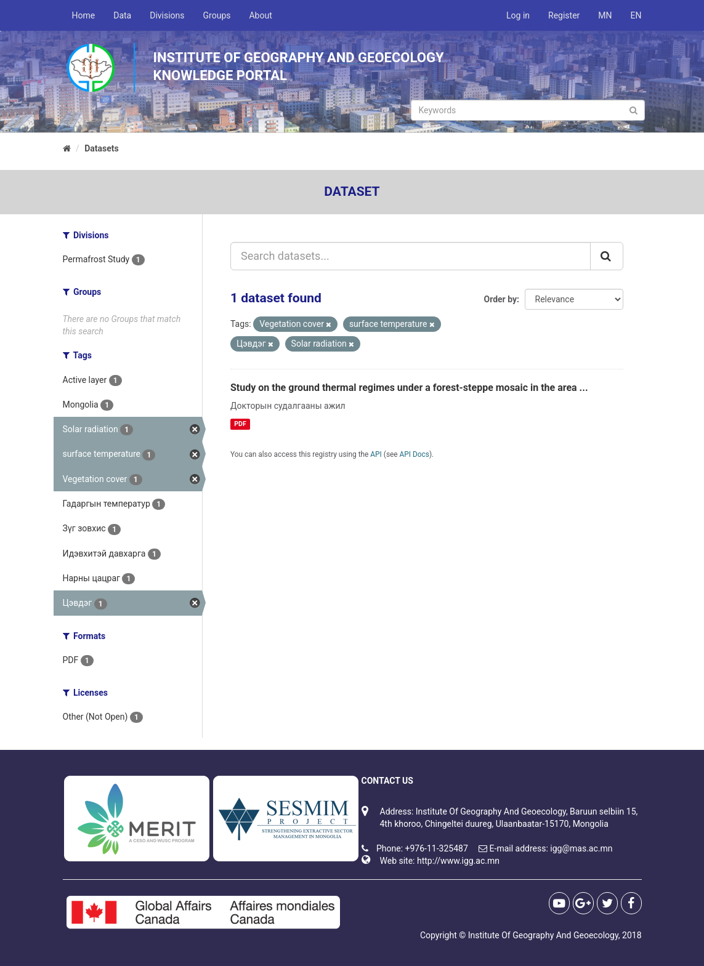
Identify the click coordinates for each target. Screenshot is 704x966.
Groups (217, 15)
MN (605, 15)
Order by (500, 299)
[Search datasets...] (410, 256)
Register (564, 15)
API (376, 454)
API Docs (414, 454)
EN (636, 15)
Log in (518, 15)
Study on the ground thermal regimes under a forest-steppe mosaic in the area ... (409, 387)
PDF (240, 424)
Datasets (101, 148)
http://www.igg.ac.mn (458, 861)
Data (122, 15)
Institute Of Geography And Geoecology (543, 935)
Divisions (167, 15)
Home (83, 15)
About (260, 15)
